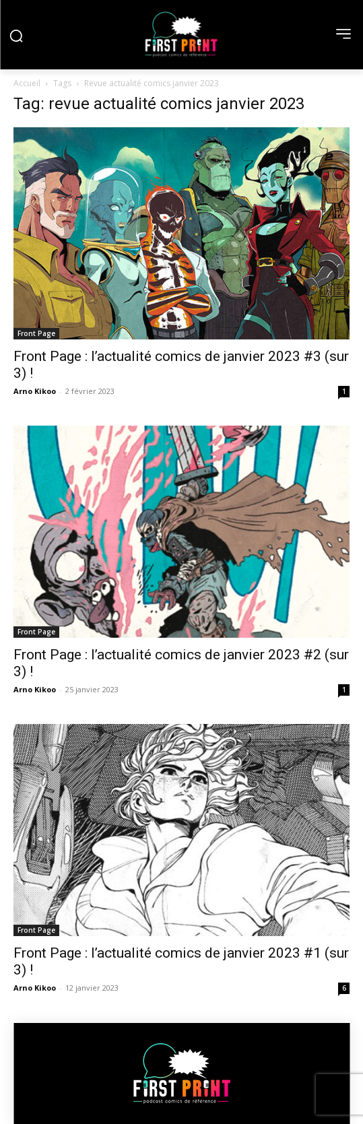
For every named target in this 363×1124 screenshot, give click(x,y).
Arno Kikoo (34, 391)
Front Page (36, 333)
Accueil (26, 83)
